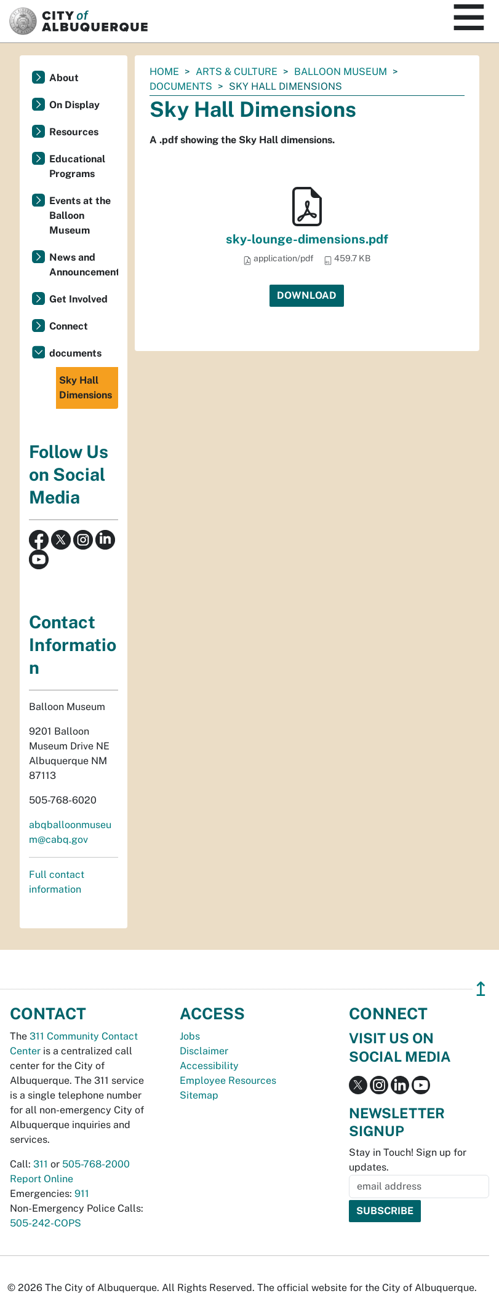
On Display (74, 105)
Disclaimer (204, 1051)
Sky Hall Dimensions (85, 387)
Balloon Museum (340, 71)
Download (307, 295)
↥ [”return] (481, 988)
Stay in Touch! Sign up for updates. (407, 1160)
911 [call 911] (81, 1193)
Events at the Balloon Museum (80, 215)
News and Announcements (83, 264)
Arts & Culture (236, 71)
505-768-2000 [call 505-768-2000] (96, 1164)
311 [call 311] (40, 1164)
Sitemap (199, 1095)
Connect (68, 326)
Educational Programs (77, 166)
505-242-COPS (45, 1223)
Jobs (190, 1036)
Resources (73, 132)
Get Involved (78, 299)
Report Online (41, 1179)
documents (181, 86)
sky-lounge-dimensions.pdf (307, 239)
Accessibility (209, 1066)
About (64, 78)
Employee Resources (228, 1080)
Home (164, 71)
